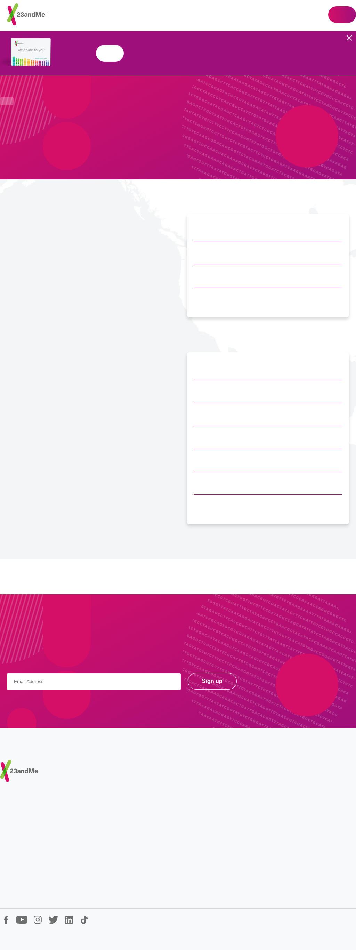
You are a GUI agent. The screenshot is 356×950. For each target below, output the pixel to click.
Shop (342, 14)
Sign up (212, 681)
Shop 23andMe (110, 53)
